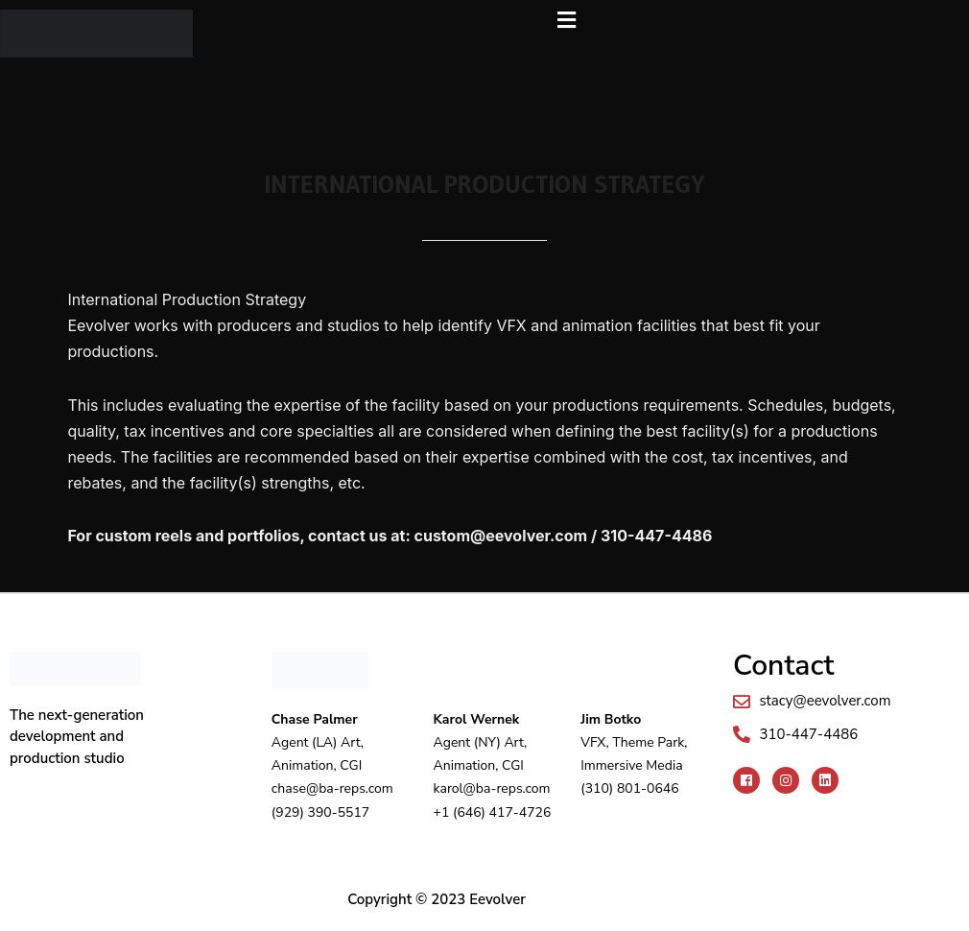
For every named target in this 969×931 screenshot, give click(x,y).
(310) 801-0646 (629, 788)
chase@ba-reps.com (332, 788)
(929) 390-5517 (320, 811)
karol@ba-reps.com (492, 788)
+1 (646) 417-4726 (493, 811)
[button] (567, 20)
